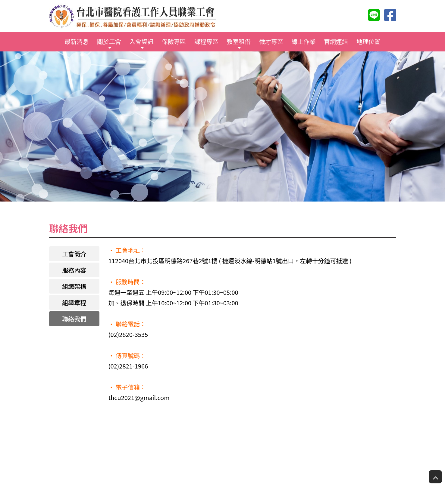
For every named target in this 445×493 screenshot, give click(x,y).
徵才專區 (271, 41)
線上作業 (303, 41)
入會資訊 (142, 41)
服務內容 (74, 270)
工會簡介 (74, 253)
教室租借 (239, 41)
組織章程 (74, 302)
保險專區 (174, 41)
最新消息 (76, 41)
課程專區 (206, 41)
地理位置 (368, 41)
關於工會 (109, 41)
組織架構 (74, 286)
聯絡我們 (74, 318)
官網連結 (336, 41)
